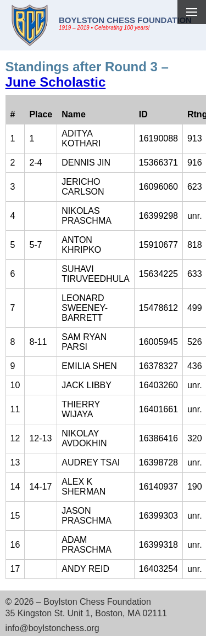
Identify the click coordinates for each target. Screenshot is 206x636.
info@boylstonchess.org (52, 628)
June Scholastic (55, 82)
